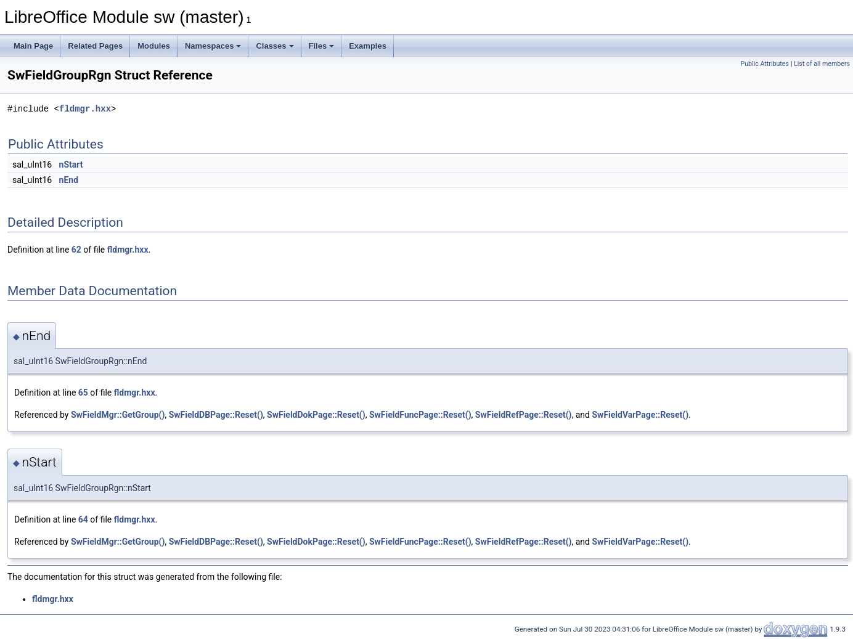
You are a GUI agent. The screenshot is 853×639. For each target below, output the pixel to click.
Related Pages (95, 46)
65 (83, 392)
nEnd (68, 180)
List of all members (822, 64)
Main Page (33, 46)
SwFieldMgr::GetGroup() (118, 415)
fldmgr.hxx (85, 109)
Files (322, 46)
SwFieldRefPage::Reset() (523, 415)
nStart (71, 164)
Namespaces (213, 46)
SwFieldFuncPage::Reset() (420, 415)
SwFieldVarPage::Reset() (640, 415)
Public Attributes (764, 64)
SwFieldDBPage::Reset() (216, 415)
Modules (153, 46)
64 (83, 519)
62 (76, 249)
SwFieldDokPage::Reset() (316, 415)
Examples (367, 46)
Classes (274, 46)
